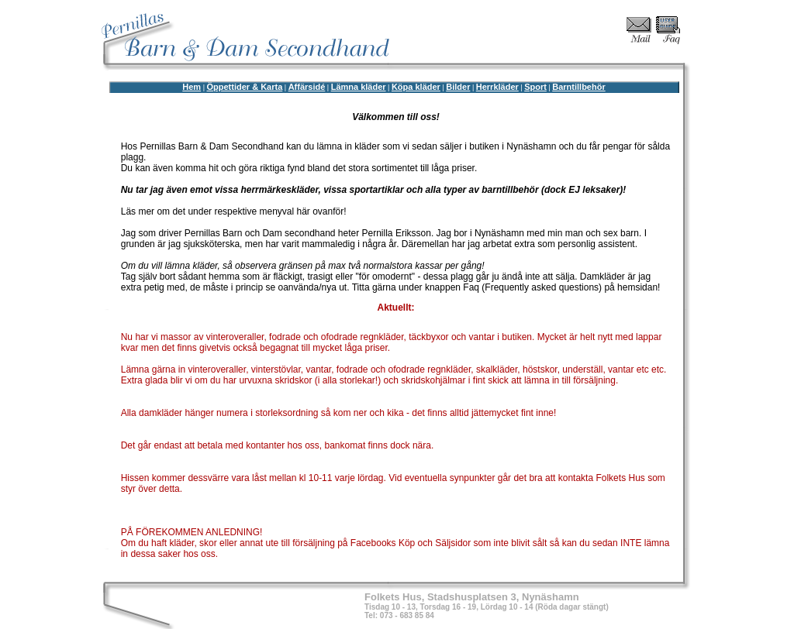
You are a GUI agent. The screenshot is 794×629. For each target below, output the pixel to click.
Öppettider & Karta (244, 86)
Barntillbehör (578, 86)
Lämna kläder (358, 86)
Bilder (458, 86)
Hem (191, 86)
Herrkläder (497, 86)
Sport (535, 86)
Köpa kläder (416, 86)
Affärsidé (307, 86)
